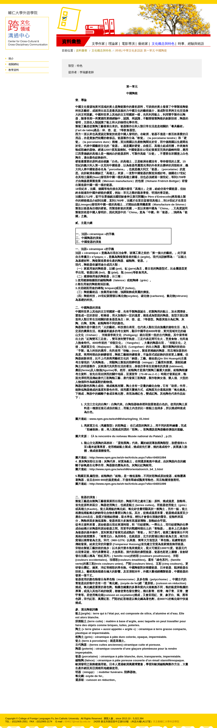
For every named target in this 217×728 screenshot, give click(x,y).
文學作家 (98, 43)
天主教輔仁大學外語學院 (166, 721)
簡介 (11, 58)
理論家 (113, 43)
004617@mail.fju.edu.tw (77, 721)
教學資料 (13, 69)
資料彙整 (81, 50)
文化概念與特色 (101, 50)
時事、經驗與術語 (191, 43)
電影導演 (128, 43)
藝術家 (143, 43)
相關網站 (13, 64)
